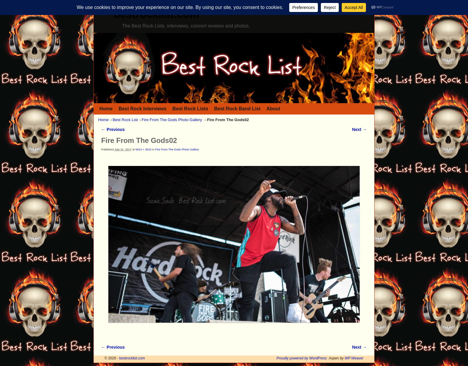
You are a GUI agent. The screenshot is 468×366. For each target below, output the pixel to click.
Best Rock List (125, 120)
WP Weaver (354, 358)
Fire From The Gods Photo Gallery (172, 120)
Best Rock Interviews (142, 108)
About (273, 108)
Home (106, 108)
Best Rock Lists (190, 108)
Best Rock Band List (237, 108)
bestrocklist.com (132, 358)
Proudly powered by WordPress (301, 358)
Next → (359, 129)
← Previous (113, 129)
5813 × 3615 (143, 149)
